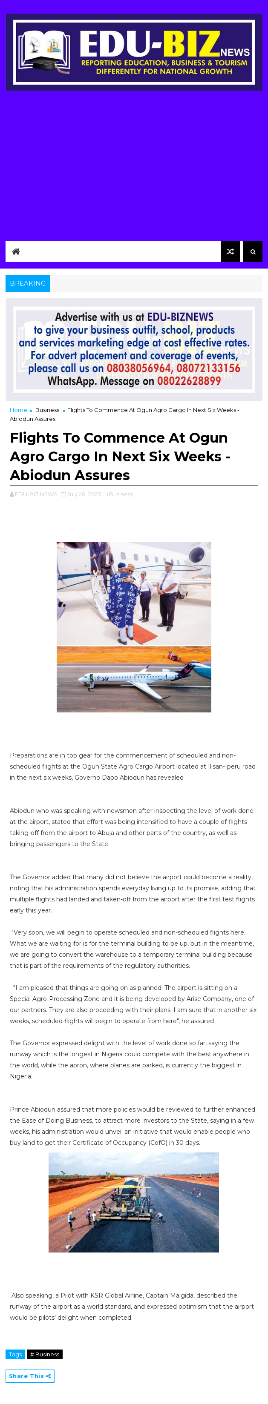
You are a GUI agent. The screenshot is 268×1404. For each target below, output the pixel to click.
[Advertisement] (134, 163)
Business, (121, 494)
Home (18, 409)
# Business (44, 1354)
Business (47, 409)
